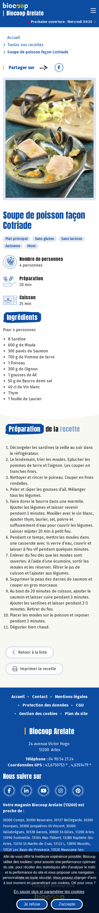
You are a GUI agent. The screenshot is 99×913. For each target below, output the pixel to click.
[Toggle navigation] (93, 12)
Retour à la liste (29, 652)
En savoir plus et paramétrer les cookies (49, 892)
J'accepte (66, 904)
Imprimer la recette (34, 668)
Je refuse (32, 904)
